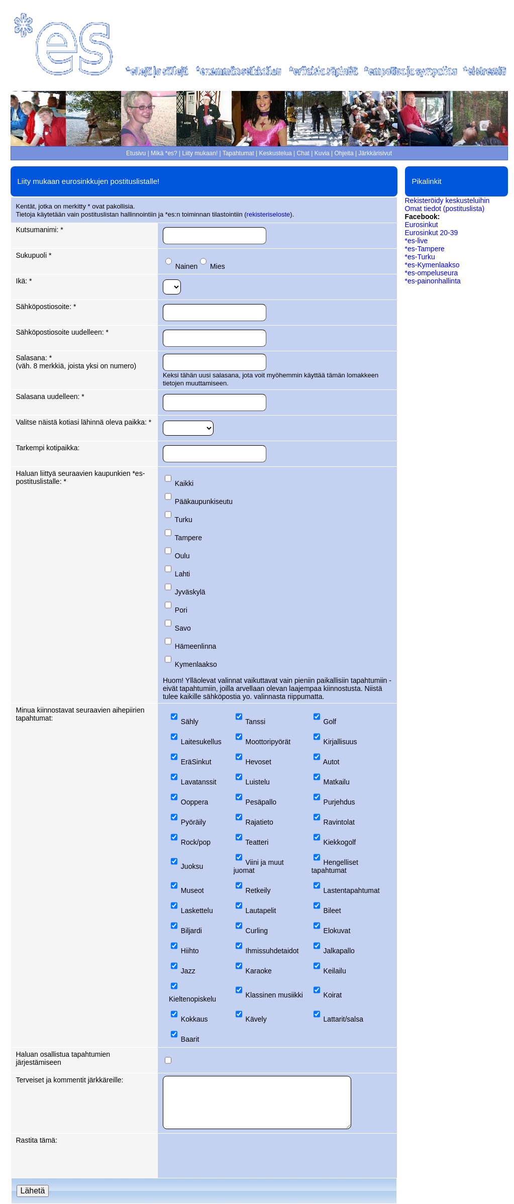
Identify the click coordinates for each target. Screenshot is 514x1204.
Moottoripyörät (268, 742)
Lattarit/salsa (343, 1019)
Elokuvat (337, 931)
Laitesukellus (201, 742)
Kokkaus (194, 1019)
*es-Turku (420, 257)
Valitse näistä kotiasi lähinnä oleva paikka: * (84, 422)
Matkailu (337, 782)
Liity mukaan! (200, 153)
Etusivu (136, 153)
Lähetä (33, 1190)
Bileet (332, 911)
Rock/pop (196, 842)
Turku (183, 520)
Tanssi (255, 722)
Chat (303, 153)
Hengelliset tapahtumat (335, 866)
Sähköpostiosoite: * (46, 307)
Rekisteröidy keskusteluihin (447, 200)
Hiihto (190, 951)
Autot (331, 762)
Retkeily (258, 890)
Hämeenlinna (196, 646)
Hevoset (258, 762)
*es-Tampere (425, 249)
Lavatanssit (199, 782)
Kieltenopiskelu (192, 999)
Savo (183, 628)
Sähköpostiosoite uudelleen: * (62, 332)
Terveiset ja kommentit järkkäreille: (70, 1080)
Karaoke (259, 971)
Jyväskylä (190, 592)
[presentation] (239, 1155)
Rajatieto (259, 822)
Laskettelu (197, 911)
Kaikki (184, 483)
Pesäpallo (261, 802)
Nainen (186, 266)
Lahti (182, 574)
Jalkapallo (339, 951)
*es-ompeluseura (431, 273)
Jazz (188, 971)
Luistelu (258, 782)
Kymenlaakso (196, 664)
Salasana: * (34, 358)
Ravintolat (339, 822)
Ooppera (194, 802)
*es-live (416, 241)
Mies (217, 266)
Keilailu (335, 971)
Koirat (333, 995)
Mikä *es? (164, 153)
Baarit (190, 1039)
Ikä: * (24, 281)
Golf (330, 722)
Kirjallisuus (340, 742)
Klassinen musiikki (274, 995)
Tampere (188, 538)
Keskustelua (275, 153)
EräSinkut (196, 762)
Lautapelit (261, 911)
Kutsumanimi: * (39, 230)
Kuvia (322, 153)
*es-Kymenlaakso (432, 265)
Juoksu (192, 866)
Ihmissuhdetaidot (272, 951)
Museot (192, 890)
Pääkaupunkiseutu (204, 501)
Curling (257, 931)
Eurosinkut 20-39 (431, 233)
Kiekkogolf (340, 842)
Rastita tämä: (36, 1140)
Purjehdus (339, 802)
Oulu (182, 556)
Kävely (256, 1019)
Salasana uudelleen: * (50, 396)
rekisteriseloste (268, 214)
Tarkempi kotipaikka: (48, 448)
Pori (181, 610)
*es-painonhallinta (433, 281)
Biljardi (191, 931)
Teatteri (256, 842)
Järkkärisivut (375, 153)
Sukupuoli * (34, 255)
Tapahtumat (238, 153)
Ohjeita (344, 153)
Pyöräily (193, 822)
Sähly (189, 722)
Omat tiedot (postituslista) (445, 209)
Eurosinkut (421, 225)
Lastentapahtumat (352, 890)
